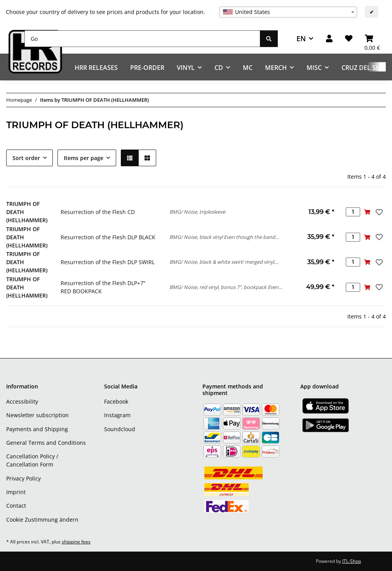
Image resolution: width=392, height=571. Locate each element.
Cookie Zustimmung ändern (42, 519)
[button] (329, 39)
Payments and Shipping (37, 429)
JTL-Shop (351, 561)
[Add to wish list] (378, 212)
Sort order (26, 158)
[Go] (142, 38)
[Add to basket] (367, 211)
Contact (16, 505)
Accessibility (22, 401)
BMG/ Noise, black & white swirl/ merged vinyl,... (224, 261)
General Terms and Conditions (46, 442)
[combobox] (288, 12)
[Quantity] (353, 212)
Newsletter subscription (37, 415)
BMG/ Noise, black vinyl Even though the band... (224, 236)
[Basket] (372, 39)
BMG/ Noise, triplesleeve (197, 211)
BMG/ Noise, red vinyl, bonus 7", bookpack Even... (225, 287)
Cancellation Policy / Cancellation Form (32, 460)
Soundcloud (119, 429)
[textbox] (288, 12)
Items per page (83, 158)
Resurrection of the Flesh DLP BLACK (108, 237)
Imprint (16, 492)
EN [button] (301, 38)
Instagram (117, 415)
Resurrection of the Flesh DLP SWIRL (108, 262)
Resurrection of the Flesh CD (98, 212)
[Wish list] (349, 39)
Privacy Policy (23, 478)
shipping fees (76, 541)
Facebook (116, 401)
